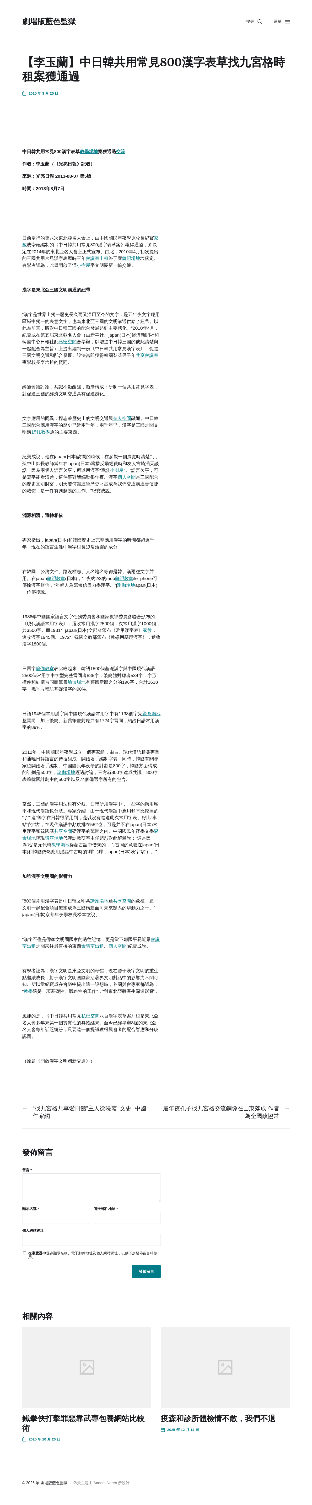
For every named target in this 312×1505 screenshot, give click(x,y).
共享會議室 (147, 355)
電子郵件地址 (106, 1209)
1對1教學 (40, 432)
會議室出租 (97, 258)
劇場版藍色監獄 (49, 21)
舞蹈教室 (56, 578)
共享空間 (63, 831)
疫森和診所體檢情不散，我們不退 (218, 1418)
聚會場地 (151, 713)
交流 (120, 151)
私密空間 (68, 341)
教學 (28, 991)
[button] (254, 21)
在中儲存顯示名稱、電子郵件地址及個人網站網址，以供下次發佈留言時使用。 (92, 1255)
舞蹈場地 (131, 258)
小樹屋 (83, 265)
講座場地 (54, 838)
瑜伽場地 (126, 585)
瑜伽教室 (45, 668)
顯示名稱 (30, 1209)
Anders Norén (105, 1483)
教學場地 (89, 151)
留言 (27, 1170)
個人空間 (122, 418)
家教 (147, 630)
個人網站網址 (33, 1230)
